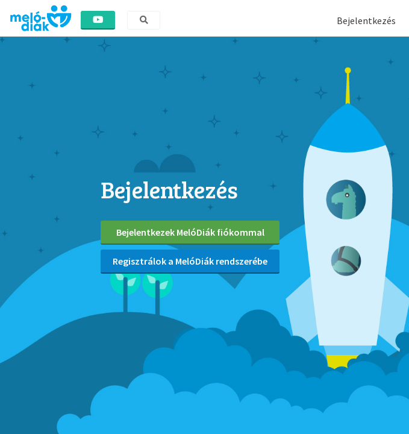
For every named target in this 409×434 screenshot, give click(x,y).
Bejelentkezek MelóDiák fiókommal (190, 232)
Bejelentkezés (366, 20)
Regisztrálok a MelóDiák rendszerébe (190, 261)
